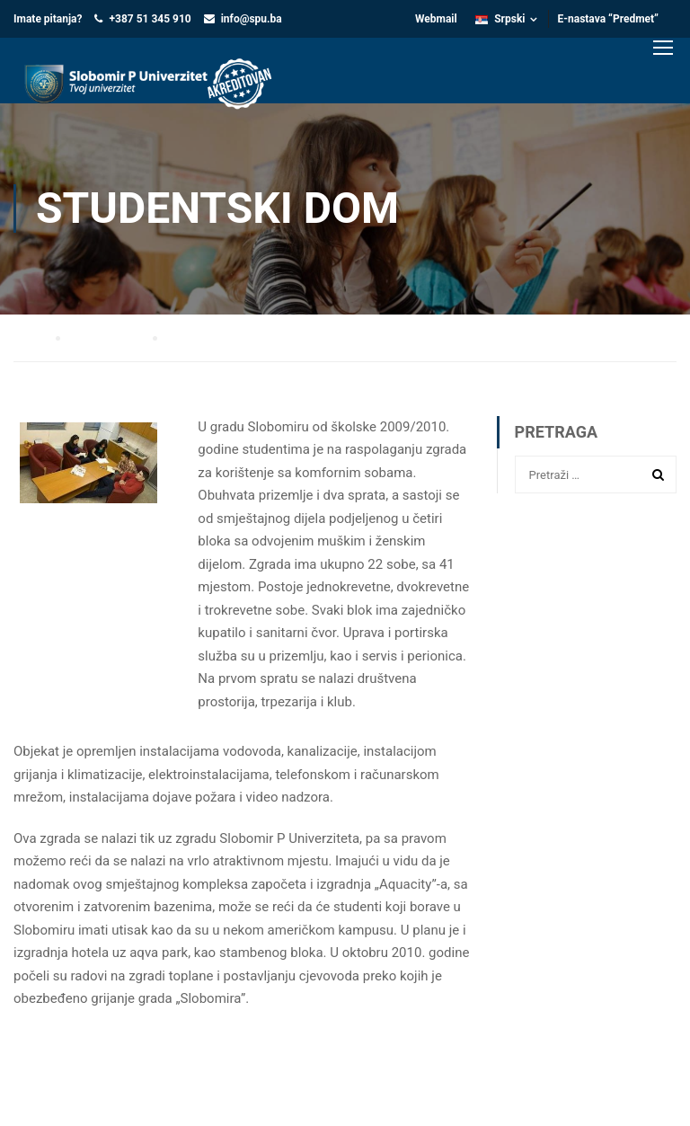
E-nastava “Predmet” (608, 19)
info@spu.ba (251, 19)
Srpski (500, 19)
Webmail (436, 19)
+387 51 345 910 (149, 19)
